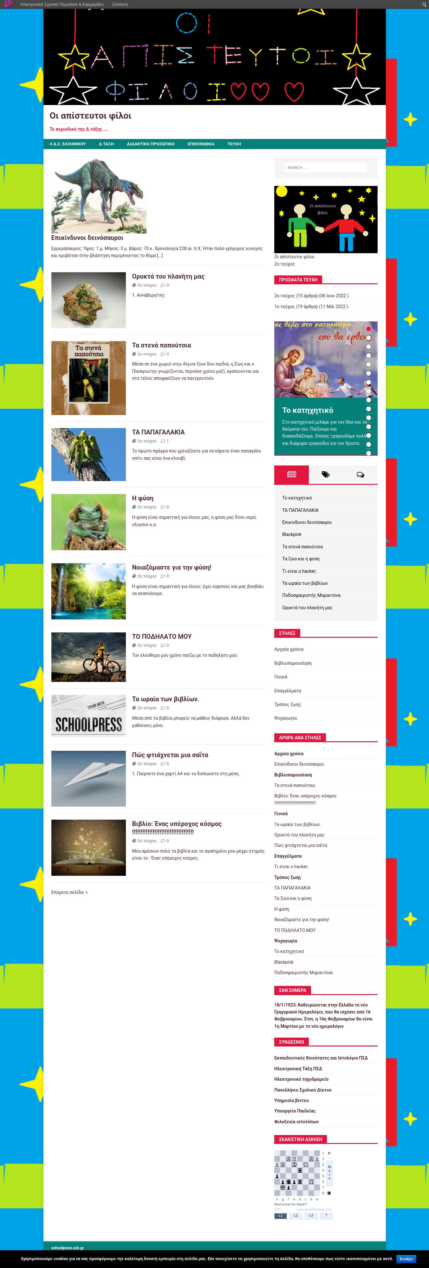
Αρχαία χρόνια (288, 649)
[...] (160, 255)
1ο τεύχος (284, 306)
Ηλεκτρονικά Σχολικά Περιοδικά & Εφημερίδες (62, 4)
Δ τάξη (107, 144)
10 (368, 409)
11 (368, 418)
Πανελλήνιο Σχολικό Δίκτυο (303, 1090)
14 (368, 444)
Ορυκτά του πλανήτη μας (168, 276)
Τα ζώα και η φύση (301, 559)
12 (368, 427)
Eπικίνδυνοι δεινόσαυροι (87, 237)
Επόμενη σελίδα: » (69, 892)
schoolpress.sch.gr (67, 1248)
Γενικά (280, 677)
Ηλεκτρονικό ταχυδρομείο (301, 1079)
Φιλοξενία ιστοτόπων (296, 1121)
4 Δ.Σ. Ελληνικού (68, 144)
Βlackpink (291, 534)
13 (368, 436)
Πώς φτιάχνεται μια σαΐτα (170, 755)
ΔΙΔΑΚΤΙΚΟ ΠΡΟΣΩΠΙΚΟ (153, 144)
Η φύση (143, 498)
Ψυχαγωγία (285, 718)
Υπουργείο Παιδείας (294, 1111)
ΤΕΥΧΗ (238, 144)
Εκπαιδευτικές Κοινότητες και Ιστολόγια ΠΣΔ (321, 1058)
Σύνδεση (120, 4)
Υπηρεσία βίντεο (291, 1100)
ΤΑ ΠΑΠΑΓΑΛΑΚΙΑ (158, 432)
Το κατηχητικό (297, 498)
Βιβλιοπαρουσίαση (293, 663)
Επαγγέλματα (287, 690)
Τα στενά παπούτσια (161, 345)
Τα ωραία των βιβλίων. (165, 699)
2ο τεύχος (147, 285)
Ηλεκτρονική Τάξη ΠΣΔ (298, 1068)
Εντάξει (406, 1259)
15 (368, 453)
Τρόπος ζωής (287, 704)
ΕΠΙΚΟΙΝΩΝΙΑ (204, 144)
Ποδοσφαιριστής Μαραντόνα (311, 595)
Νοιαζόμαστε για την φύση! (171, 567)
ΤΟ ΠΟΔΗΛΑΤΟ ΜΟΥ (162, 636)
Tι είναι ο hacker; (299, 571)
